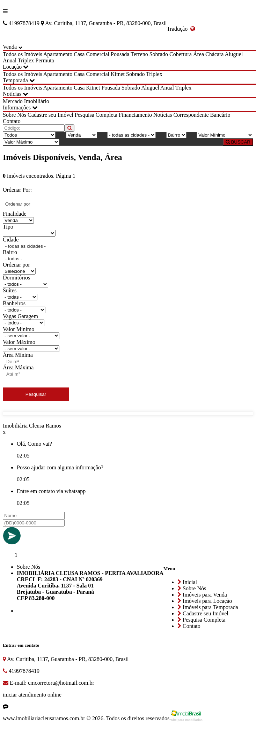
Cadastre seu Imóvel (50, 115)
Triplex (26, 60)
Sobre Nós (14, 115)
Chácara (214, 54)
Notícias (15, 94)
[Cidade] (131, 135)
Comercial (97, 54)
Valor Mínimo (18, 329)
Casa (79, 54)
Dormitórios (16, 278)
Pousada (120, 54)
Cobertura (180, 54)
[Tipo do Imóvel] (29, 135)
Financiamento (135, 115)
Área (198, 54)
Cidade (11, 240)
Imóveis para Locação (204, 601)
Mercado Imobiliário (26, 101)
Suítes (9, 290)
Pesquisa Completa (96, 115)
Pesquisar (35, 394)
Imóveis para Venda (202, 595)
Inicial (187, 582)
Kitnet (118, 74)
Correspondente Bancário (201, 115)
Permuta (44, 60)
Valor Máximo (19, 342)
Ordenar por (16, 265)
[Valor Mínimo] (225, 135)
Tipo (8, 227)
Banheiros (14, 303)
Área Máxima (18, 367)
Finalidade (15, 214)
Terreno (139, 54)
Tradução (181, 29)
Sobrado (158, 54)
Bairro (10, 252)
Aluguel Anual (157, 88)
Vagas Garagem (20, 316)
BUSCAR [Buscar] (238, 142)
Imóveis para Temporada (207, 607)
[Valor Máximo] (31, 142)
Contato (12, 121)
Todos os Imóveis (22, 54)
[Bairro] (176, 135)
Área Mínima (18, 355)
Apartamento (58, 54)
